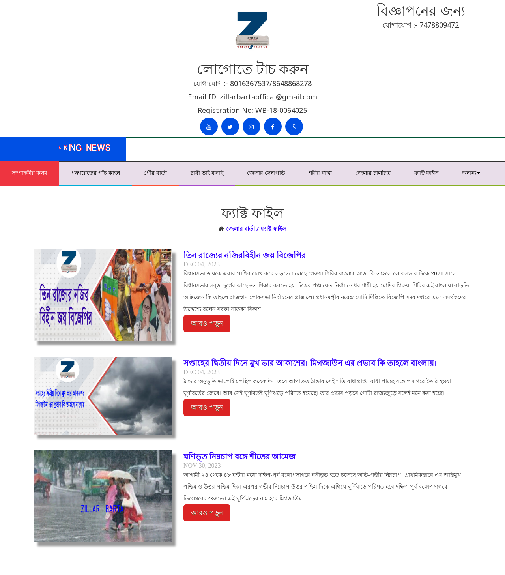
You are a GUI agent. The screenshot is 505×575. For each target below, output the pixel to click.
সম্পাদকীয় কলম (29, 172)
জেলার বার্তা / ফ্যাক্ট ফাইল (256, 228)
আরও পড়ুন (207, 323)
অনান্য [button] (471, 172)
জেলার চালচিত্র (373, 172)
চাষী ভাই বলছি (207, 172)
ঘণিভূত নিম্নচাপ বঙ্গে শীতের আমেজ (239, 456)
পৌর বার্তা (155, 172)
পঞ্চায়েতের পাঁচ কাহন (95, 172)
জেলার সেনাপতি (266, 172)
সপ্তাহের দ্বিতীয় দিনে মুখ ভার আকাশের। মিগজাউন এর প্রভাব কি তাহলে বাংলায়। (310, 363)
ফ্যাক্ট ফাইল (426, 172)
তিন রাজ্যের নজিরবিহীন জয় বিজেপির (244, 255)
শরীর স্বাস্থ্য (320, 172)
